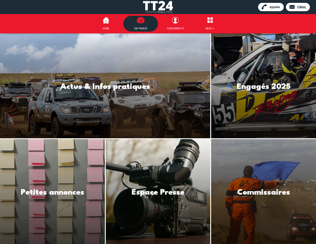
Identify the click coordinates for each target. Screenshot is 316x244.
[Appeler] (271, 7)
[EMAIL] (298, 7)
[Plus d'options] (210, 24)
